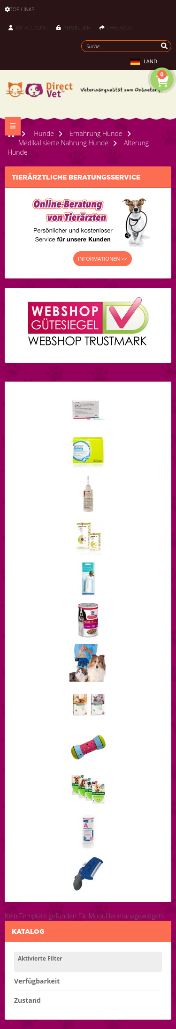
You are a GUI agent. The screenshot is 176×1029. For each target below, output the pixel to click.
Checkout (116, 27)
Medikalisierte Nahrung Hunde (63, 142)
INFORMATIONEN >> (102, 258)
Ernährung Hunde (95, 133)
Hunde (44, 133)
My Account (27, 27)
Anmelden (73, 27)
